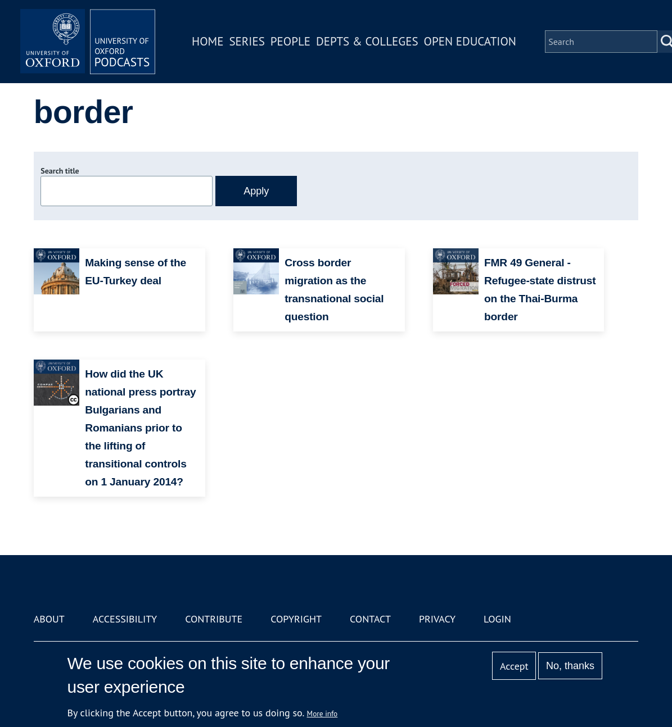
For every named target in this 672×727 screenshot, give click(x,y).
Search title (59, 171)
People (290, 41)
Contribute (213, 618)
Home (207, 41)
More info (322, 713)
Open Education (470, 41)
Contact (370, 618)
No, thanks (570, 665)
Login (497, 618)
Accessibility (125, 618)
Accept (514, 666)
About (49, 618)
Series (246, 41)
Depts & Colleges (367, 41)
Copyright (296, 618)
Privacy (437, 618)
